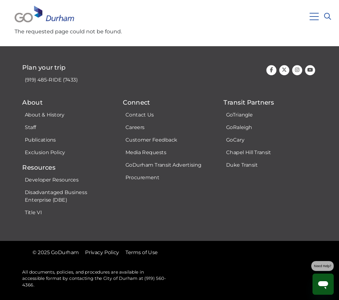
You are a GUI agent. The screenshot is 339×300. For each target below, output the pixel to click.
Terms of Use (141, 252)
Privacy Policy (102, 252)
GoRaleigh (239, 127)
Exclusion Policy (45, 152)
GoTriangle (239, 115)
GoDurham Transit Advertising (163, 165)
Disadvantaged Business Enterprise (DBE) (56, 196)
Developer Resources (51, 180)
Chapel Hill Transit (248, 152)
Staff (30, 127)
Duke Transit (242, 165)
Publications (40, 140)
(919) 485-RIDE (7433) (51, 80)
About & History (45, 115)
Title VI (33, 213)
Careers (135, 127)
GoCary (235, 140)
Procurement (142, 178)
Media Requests (146, 152)
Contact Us (139, 115)
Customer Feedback (151, 140)
